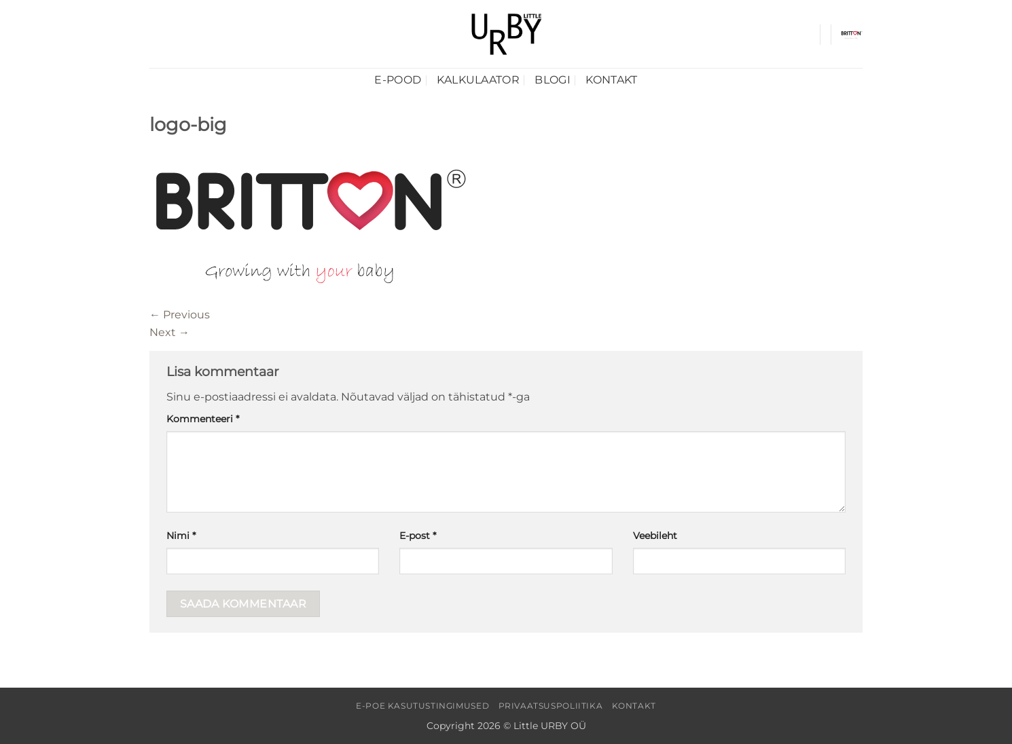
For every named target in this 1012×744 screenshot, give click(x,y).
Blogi (553, 79)
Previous (179, 314)
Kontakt (611, 79)
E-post (417, 535)
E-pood (397, 79)
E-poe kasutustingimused (422, 706)
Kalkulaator (478, 79)
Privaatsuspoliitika (551, 706)
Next (169, 332)
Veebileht (655, 535)
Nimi (181, 535)
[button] (852, 34)
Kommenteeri (202, 419)
